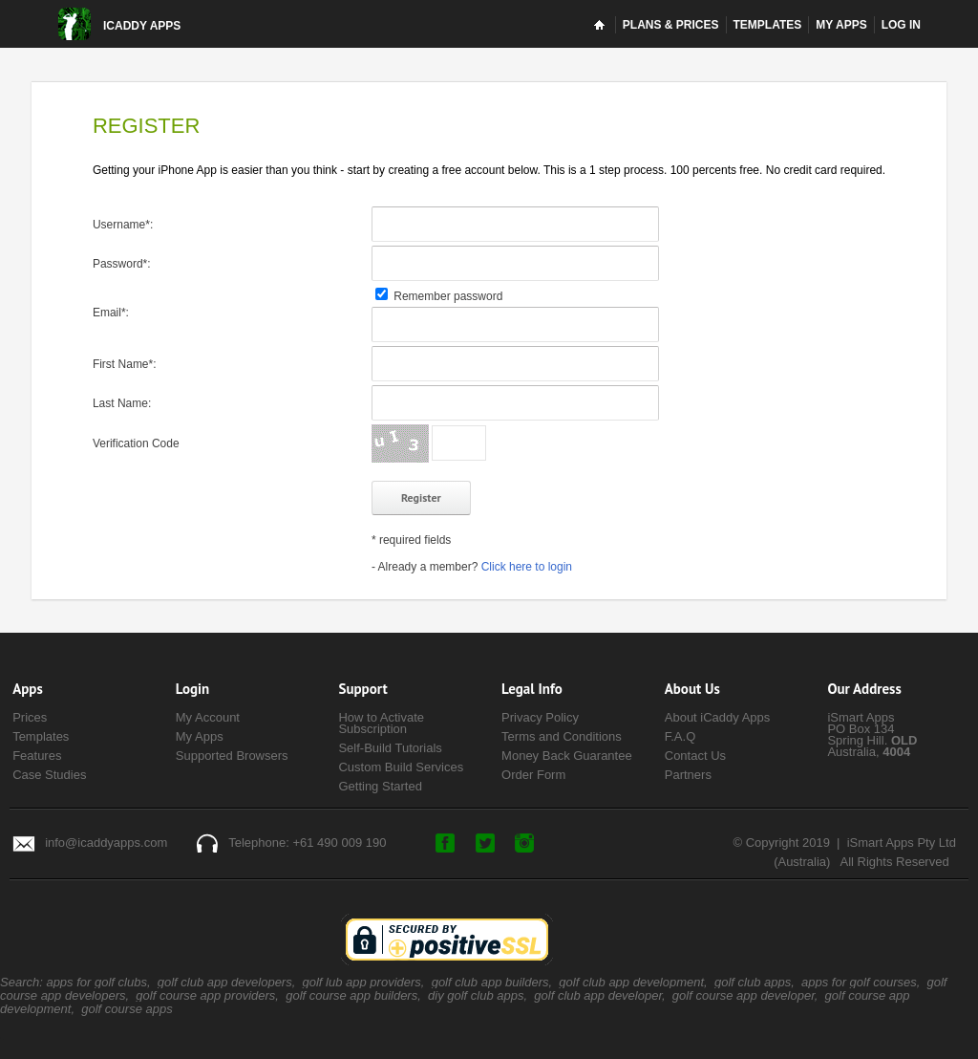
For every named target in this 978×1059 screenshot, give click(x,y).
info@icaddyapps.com (106, 842)
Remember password (438, 296)
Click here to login (526, 566)
